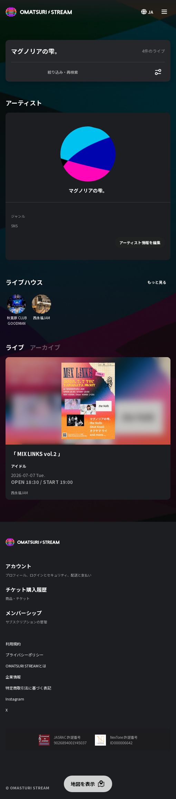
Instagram (15, 699)
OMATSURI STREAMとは (26, 665)
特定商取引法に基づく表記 (28, 688)
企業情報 (13, 676)
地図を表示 (83, 783)
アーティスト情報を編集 (139, 242)
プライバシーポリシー (24, 654)
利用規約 (13, 643)
